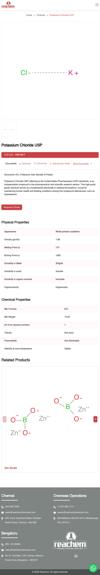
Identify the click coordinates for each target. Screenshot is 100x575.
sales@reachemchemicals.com (20, 512)
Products (41, 15)
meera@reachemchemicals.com (72, 512)
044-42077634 (12, 507)
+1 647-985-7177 (65, 507)
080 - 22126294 (12, 544)
